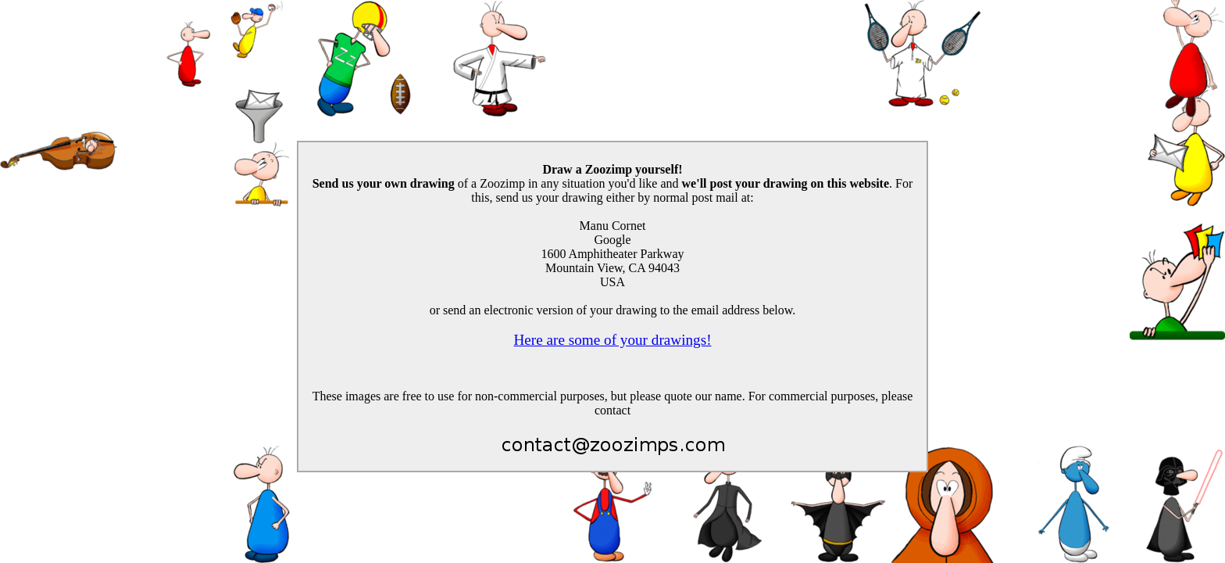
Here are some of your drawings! (612, 340)
